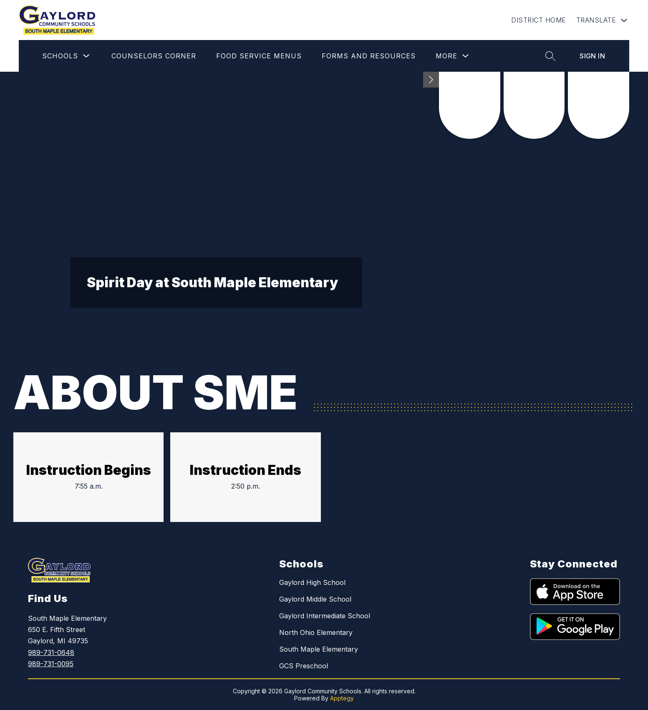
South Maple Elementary (318, 649)
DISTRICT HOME (538, 20)
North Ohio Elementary (316, 632)
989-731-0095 (50, 664)
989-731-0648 (51, 652)
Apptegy (342, 698)
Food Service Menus (259, 56)
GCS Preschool (303, 666)
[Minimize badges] (431, 80)
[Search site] (550, 56)
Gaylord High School (312, 582)
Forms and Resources (369, 56)
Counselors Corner (153, 56)
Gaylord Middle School (315, 599)
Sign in (592, 56)
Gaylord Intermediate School (324, 616)
